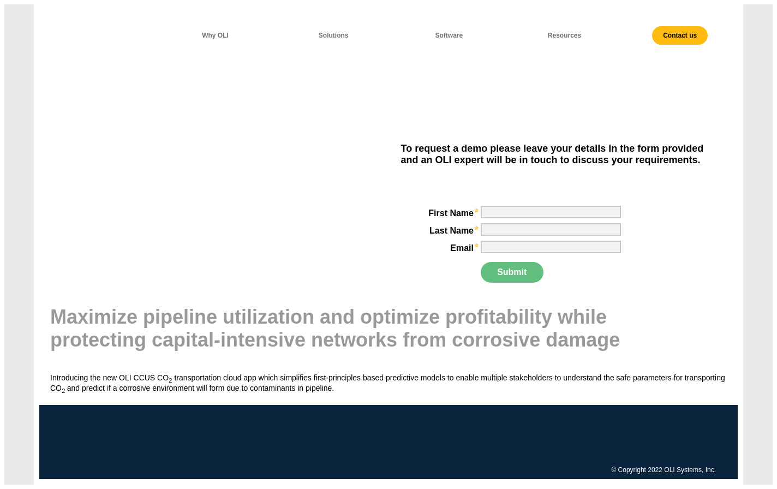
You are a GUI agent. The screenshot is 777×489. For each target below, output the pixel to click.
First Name (451, 213)
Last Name (451, 230)
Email (462, 248)
